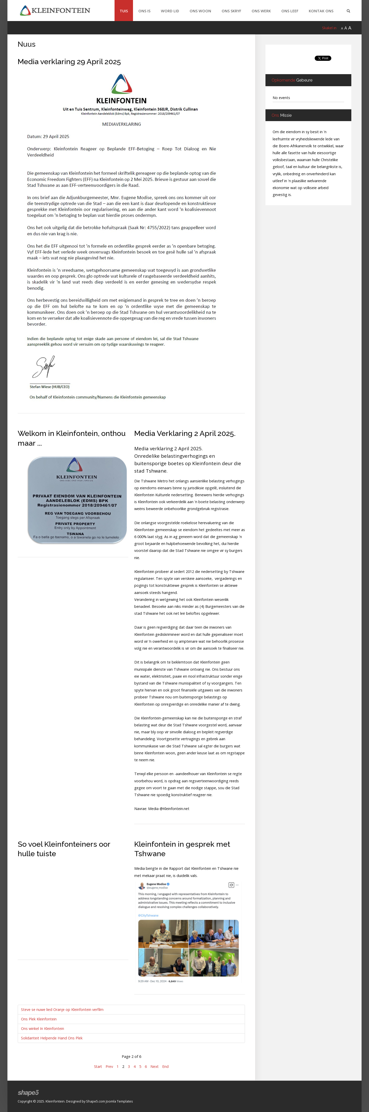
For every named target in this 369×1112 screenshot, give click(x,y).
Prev (109, 1066)
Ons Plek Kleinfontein (39, 1019)
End (166, 1066)
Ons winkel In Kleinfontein (42, 1028)
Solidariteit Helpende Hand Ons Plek (52, 1038)
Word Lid (170, 10)
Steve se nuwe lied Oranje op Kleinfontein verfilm (62, 1009)
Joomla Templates (119, 1101)
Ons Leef (289, 10)
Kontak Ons (321, 10)
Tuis (124, 10)
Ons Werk (261, 10)
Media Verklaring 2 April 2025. (184, 433)
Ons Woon (200, 10)
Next (155, 1066)
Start (98, 1066)
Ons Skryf (231, 10)
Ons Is (144, 10)
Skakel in (329, 27)
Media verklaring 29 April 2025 (69, 61)
